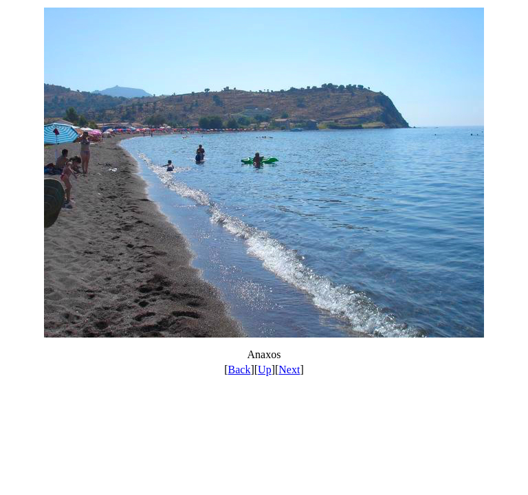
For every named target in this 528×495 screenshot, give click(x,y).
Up (265, 369)
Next (289, 369)
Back (239, 369)
